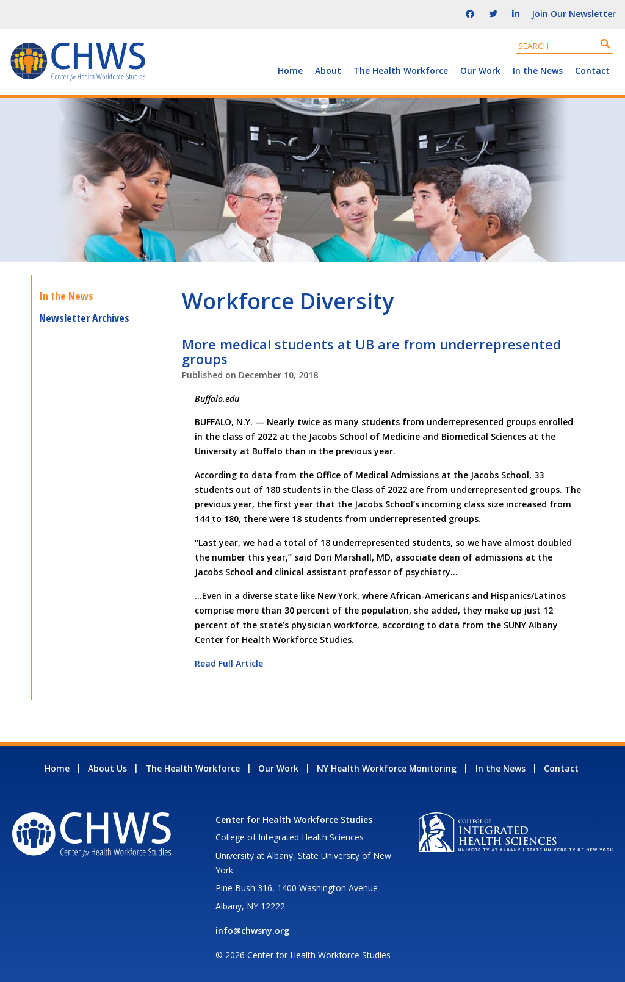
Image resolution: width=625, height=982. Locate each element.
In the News (538, 70)
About (328, 70)
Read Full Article (229, 663)
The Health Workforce (400, 70)
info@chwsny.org (252, 930)
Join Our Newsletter (574, 14)
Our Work (480, 70)
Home (290, 70)
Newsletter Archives (84, 317)
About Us (107, 768)
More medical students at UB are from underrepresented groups (372, 351)
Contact (592, 70)
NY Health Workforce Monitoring (387, 768)
